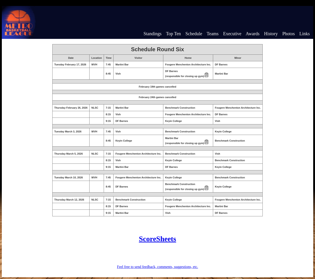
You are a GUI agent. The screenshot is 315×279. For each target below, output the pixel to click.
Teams (213, 33)
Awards (252, 33)
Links (304, 33)
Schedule (193, 33)
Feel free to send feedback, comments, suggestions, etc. (157, 267)
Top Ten (173, 33)
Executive (232, 33)
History (271, 33)
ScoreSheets (157, 239)
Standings (152, 33)
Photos (288, 33)
